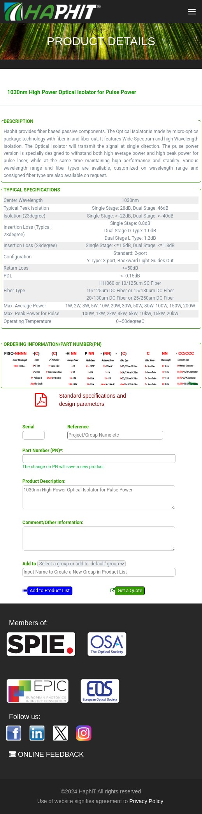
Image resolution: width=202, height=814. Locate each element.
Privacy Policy (146, 801)
